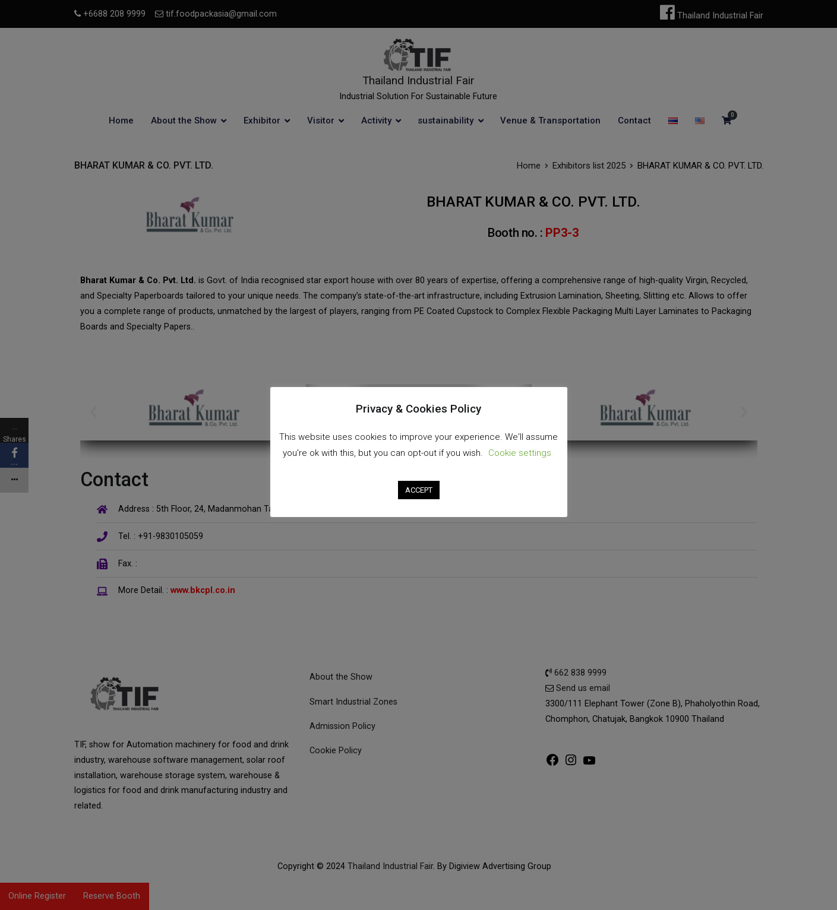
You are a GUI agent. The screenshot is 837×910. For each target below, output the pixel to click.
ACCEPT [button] (418, 490)
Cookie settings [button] (519, 453)
